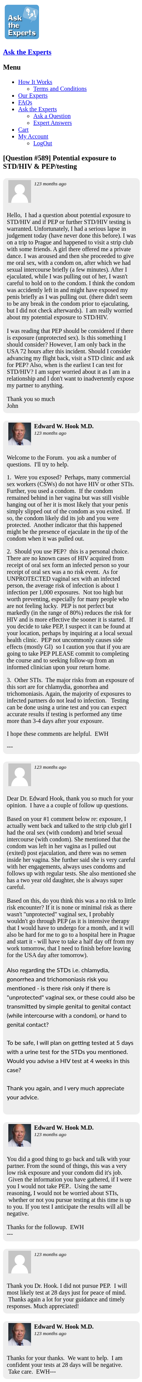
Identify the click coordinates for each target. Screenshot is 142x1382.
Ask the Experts (27, 52)
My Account (33, 136)
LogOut (42, 143)
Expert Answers (52, 123)
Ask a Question (52, 116)
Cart (23, 129)
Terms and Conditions (60, 89)
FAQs (25, 102)
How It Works (35, 82)
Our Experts (33, 95)
